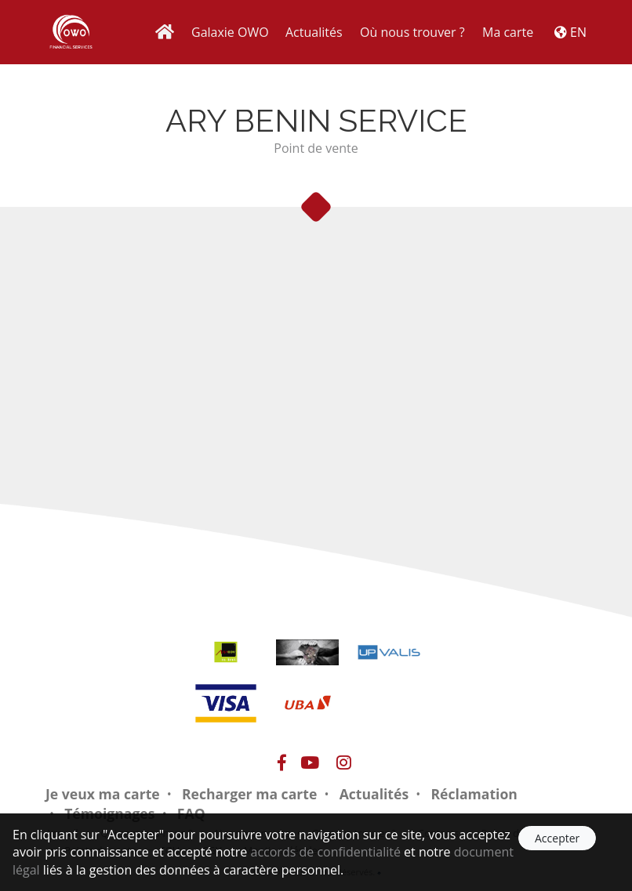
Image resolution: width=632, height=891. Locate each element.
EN (570, 32)
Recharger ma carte (249, 793)
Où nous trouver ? (412, 32)
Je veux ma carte (102, 793)
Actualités (314, 32)
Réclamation (473, 793)
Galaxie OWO (230, 32)
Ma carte (507, 32)
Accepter (557, 838)
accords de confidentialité (326, 851)
